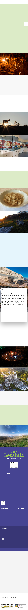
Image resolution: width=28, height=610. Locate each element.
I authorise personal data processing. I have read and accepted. (11, 542)
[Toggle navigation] (27, 2)
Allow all (14, 312)
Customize (14, 316)
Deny (14, 319)
